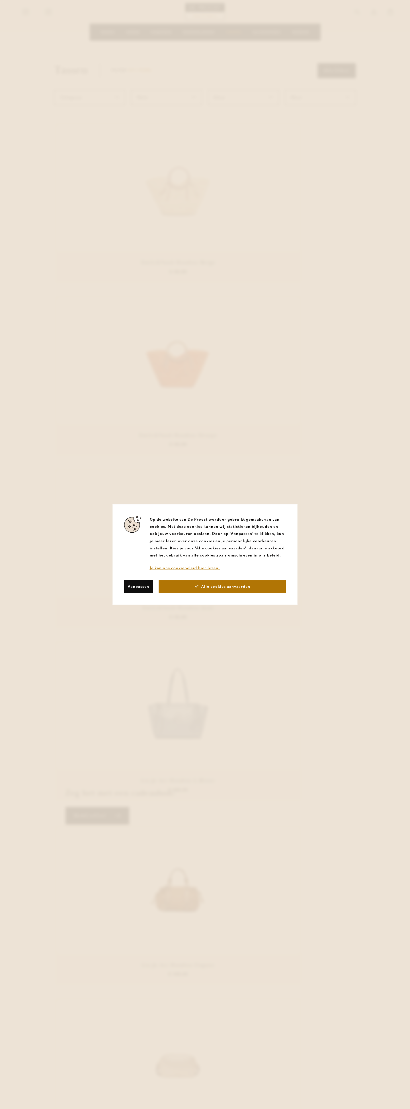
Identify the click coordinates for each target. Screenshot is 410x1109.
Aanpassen (138, 586)
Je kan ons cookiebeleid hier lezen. (185, 567)
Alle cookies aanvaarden (222, 586)
